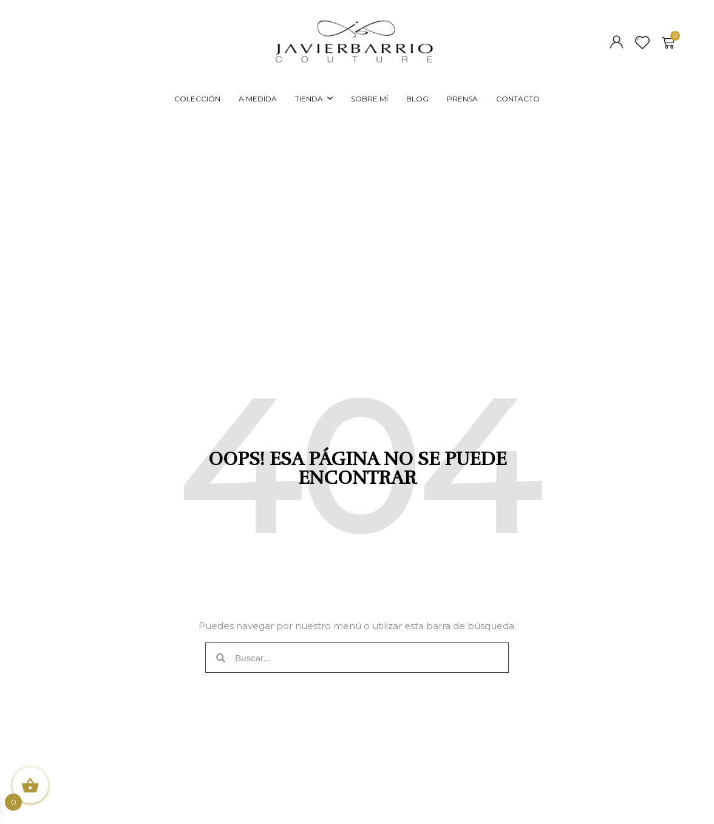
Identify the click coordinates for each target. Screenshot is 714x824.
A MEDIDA (258, 98)
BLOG (417, 98)
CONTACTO (518, 98)
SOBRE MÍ (369, 98)
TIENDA (309, 98)
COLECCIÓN (197, 98)
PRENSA (462, 98)
